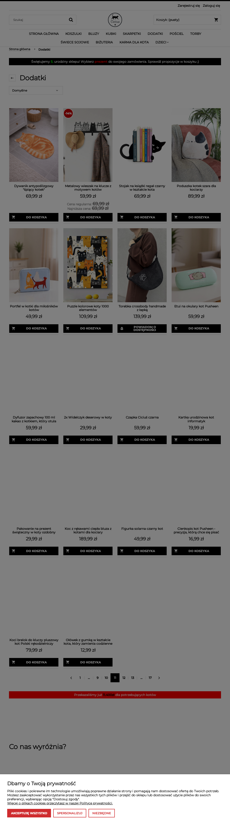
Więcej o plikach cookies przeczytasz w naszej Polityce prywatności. (60, 803)
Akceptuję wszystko (29, 813)
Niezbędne (101, 813)
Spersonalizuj (69, 813)
